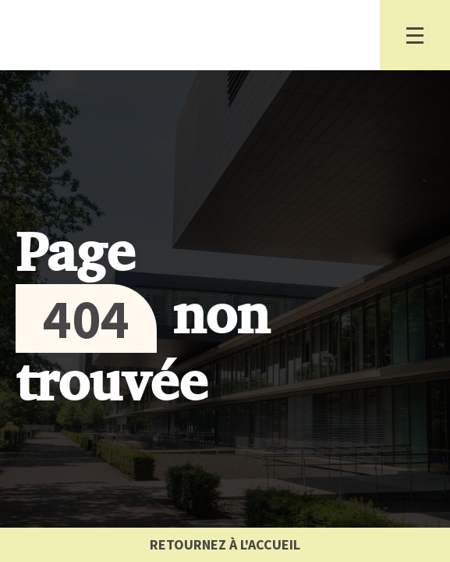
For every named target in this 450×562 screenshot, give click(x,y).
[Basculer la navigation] (415, 35)
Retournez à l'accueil (225, 544)
